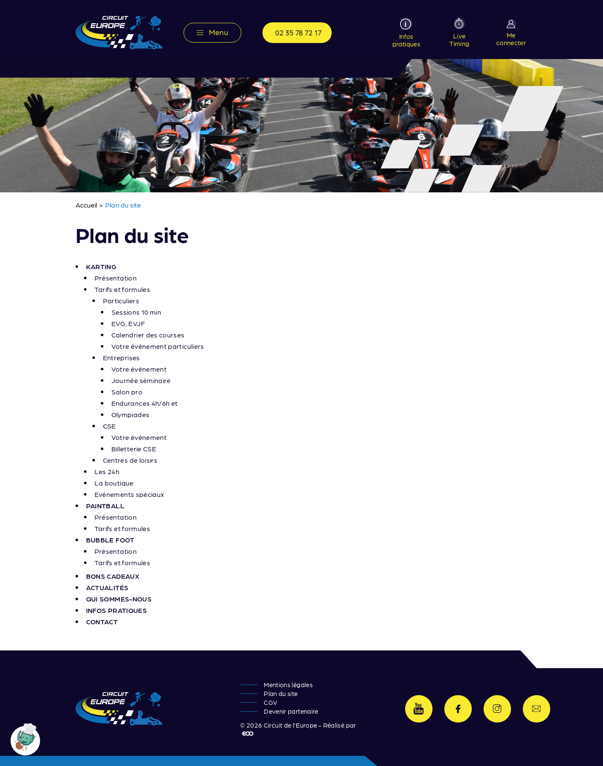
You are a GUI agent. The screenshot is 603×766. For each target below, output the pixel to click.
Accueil (86, 205)
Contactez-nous (536, 709)
